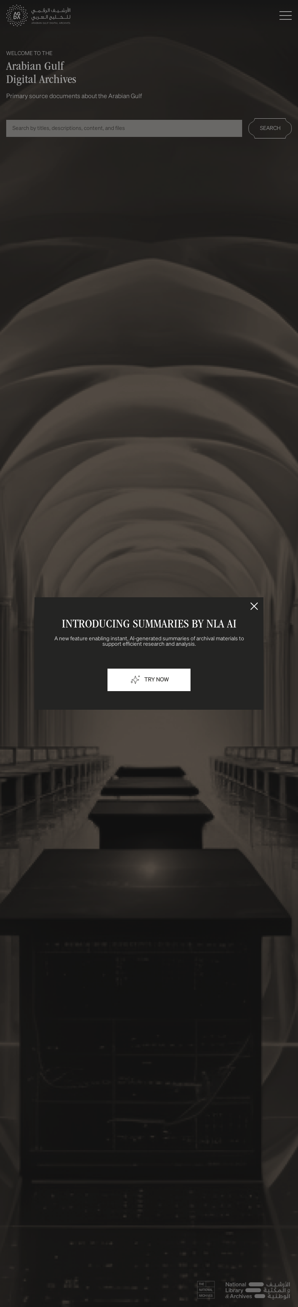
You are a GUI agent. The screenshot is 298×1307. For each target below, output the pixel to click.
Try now (149, 679)
